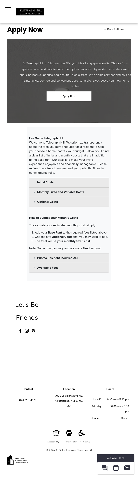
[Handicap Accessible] (82, 435)
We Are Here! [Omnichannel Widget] (116, 458)
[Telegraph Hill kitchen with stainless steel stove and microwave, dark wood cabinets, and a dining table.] (70, 358)
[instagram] (27, 331)
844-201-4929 (27, 400)
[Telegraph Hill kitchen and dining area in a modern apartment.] (110, 358)
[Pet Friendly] (69, 435)
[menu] (8, 7)
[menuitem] (53, 442)
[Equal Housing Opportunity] (56, 435)
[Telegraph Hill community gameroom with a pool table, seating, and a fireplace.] (70, 318)
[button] (104, 468)
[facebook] (20, 331)
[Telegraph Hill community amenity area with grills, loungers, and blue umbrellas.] (110, 318)
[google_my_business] (33, 331)
